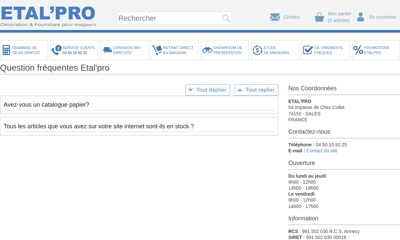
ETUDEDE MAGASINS (276, 50)
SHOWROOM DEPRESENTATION (227, 50)
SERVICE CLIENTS (80, 50)
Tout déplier (211, 90)
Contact (292, 17)
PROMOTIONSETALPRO (376, 50)
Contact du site (321, 150)
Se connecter (383, 17)
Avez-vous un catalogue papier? (46, 104)
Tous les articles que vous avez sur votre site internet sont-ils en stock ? (99, 126)
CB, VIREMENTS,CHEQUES (329, 50)
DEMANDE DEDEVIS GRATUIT (26, 50)
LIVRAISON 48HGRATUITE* (126, 50)
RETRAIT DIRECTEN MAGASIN (178, 50)
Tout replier (260, 90)
